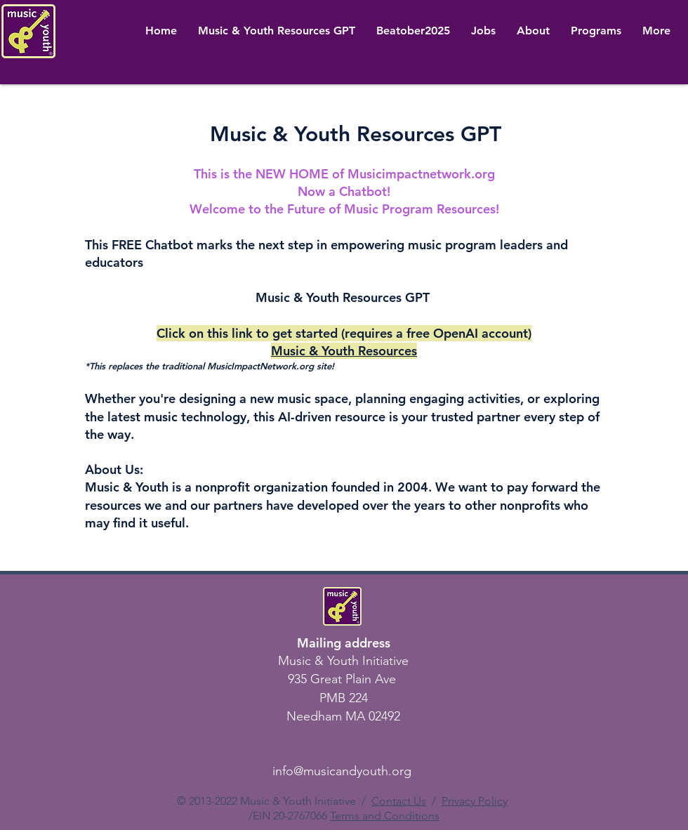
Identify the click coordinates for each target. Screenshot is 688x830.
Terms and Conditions (384, 815)
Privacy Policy (475, 801)
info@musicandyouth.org (341, 771)
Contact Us (398, 801)
